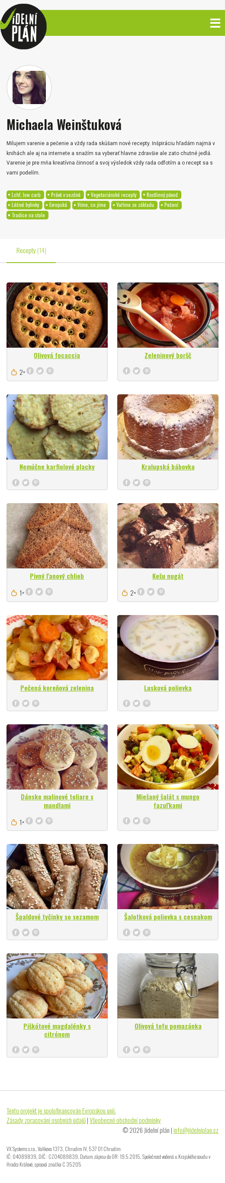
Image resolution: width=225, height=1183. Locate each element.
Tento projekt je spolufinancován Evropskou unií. (61, 1110)
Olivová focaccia (57, 355)
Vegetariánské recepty (113, 194)
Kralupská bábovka (168, 466)
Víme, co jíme (91, 204)
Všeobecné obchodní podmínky (125, 1120)
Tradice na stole (28, 215)
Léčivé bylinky (25, 204)
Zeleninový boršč (168, 355)
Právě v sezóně (65, 194)
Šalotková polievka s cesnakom (168, 916)
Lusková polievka (168, 687)
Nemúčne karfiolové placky (57, 466)
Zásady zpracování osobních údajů (46, 1120)
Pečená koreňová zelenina (57, 687)
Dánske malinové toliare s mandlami (57, 801)
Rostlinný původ (162, 194)
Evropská (58, 204)
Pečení (171, 204)
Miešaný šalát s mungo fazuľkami (167, 801)
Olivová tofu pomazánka (168, 1026)
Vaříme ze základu (135, 204)
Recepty (31, 250)
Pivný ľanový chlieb (57, 575)
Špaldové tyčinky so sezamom (57, 916)
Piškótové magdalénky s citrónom (57, 1030)
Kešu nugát (167, 575)
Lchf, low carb (26, 194)
